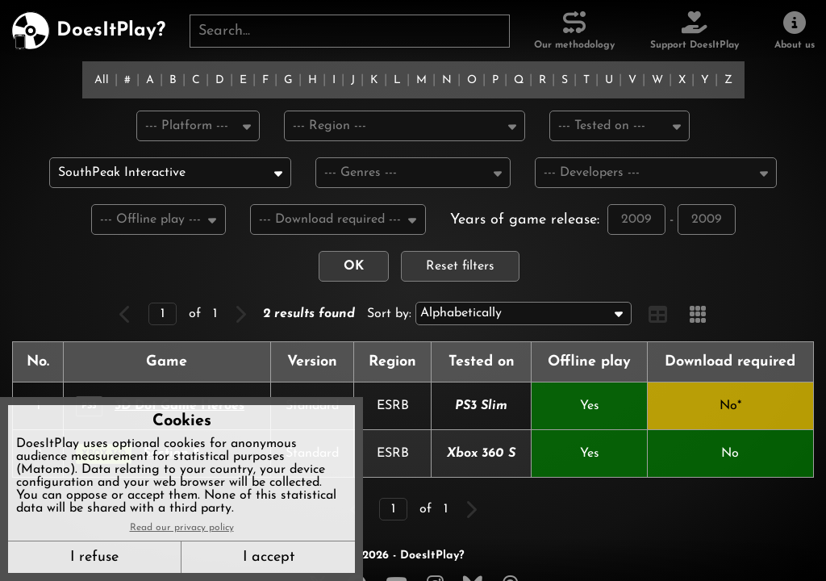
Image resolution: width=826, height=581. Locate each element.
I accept (268, 557)
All (101, 80)
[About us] (795, 30)
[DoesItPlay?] (88, 30)
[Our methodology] (574, 30)
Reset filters (460, 268)
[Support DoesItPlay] (694, 30)
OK (354, 268)
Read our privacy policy (182, 528)
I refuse (94, 557)
